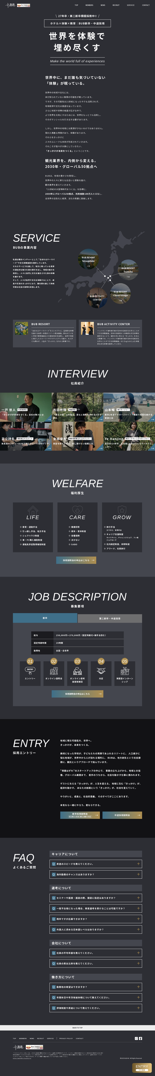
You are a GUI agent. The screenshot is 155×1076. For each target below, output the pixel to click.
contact (146, 5)
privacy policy (66, 1052)
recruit (116, 5)
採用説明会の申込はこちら (76, 572)
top (76, 5)
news (103, 5)
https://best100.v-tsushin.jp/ (22, 1072)
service (50, 1052)
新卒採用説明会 (80, 828)
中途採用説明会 (122, 828)
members (89, 5)
